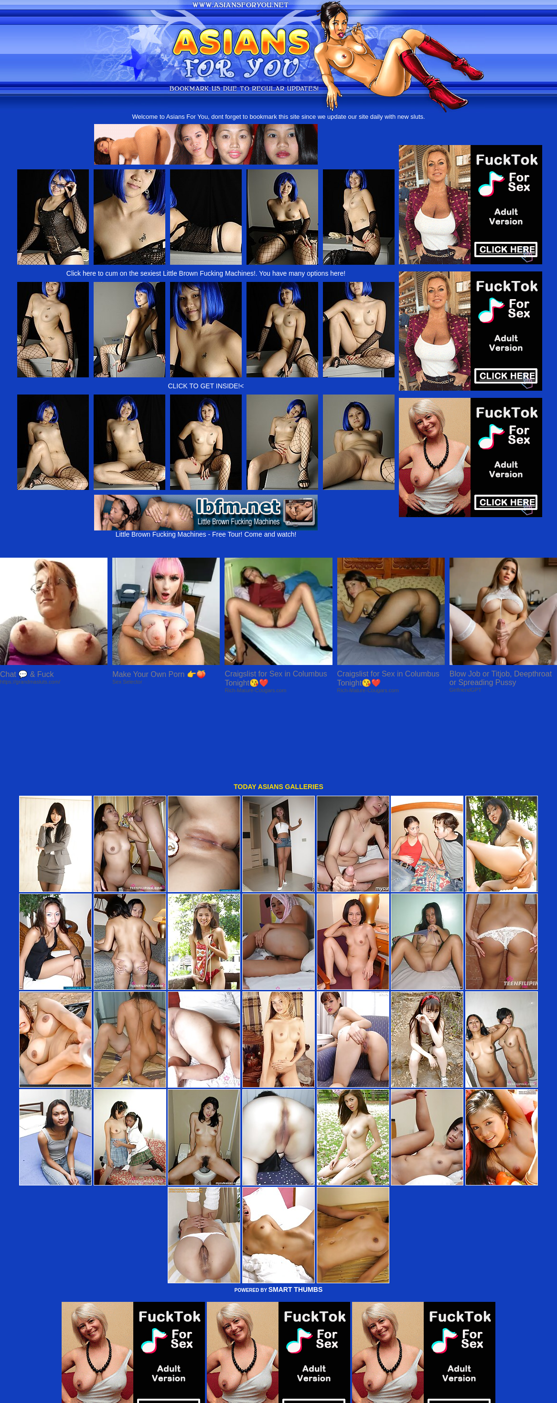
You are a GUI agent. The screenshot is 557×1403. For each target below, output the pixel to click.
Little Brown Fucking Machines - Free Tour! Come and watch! (206, 531)
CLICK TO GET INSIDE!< (206, 386)
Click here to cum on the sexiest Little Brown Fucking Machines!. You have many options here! (205, 273)
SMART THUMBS (295, 1216)
